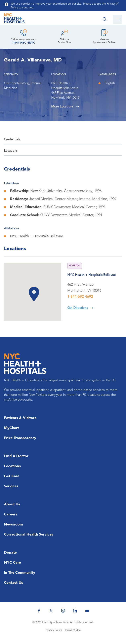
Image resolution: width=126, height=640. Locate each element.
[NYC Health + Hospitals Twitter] (51, 611)
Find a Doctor (16, 456)
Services (11, 486)
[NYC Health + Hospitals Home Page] (14, 19)
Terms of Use (73, 630)
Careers (10, 514)
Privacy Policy (53, 630)
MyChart (11, 428)
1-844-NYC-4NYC (23, 42)
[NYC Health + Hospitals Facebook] (39, 611)
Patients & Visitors (20, 418)
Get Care (11, 476)
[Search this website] (104, 19)
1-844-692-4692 (80, 297)
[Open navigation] (117, 19)
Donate (10, 552)
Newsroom (13, 524)
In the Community (19, 573)
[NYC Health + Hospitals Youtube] (87, 611)
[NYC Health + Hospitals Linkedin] (75, 611)
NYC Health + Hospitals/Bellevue (91, 275)
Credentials (12, 139)
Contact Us (13, 583)
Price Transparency (20, 438)
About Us (12, 504)
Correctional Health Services (28, 534)
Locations (10, 150)
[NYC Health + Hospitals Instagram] (63, 611)
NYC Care (12, 562)
